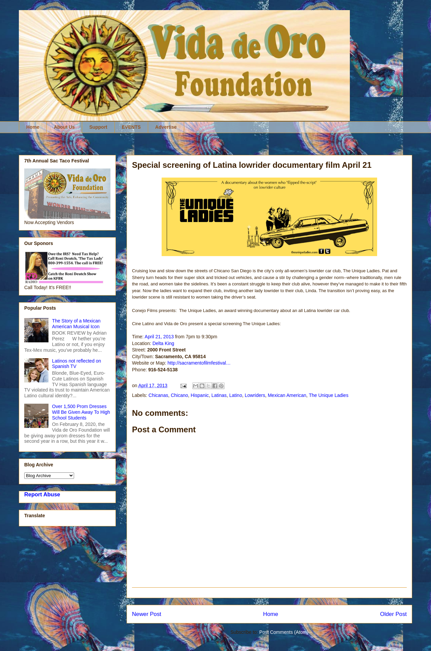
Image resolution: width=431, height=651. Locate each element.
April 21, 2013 (159, 336)
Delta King (163, 343)
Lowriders (255, 395)
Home (32, 127)
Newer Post (146, 614)
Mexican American (287, 395)
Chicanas (158, 395)
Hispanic (200, 395)
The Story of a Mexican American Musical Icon (76, 323)
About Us (64, 127)
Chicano (179, 395)
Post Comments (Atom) (283, 632)
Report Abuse (42, 494)
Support (98, 127)
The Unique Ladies (329, 395)
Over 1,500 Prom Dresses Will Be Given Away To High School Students (81, 412)
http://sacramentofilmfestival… (199, 363)
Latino (235, 395)
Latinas (219, 395)
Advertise (166, 127)
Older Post (393, 614)
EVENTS (131, 127)
